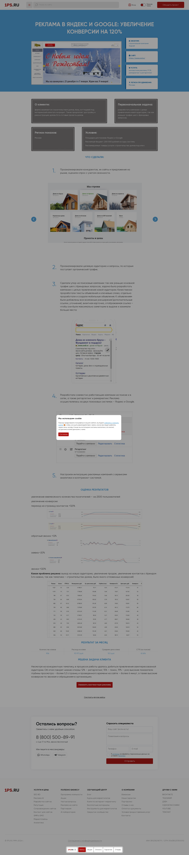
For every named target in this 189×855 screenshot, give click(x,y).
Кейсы (82, 850)
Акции (89, 850)
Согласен (63, 434)
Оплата (98, 850)
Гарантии (108, 850)
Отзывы (118, 850)
